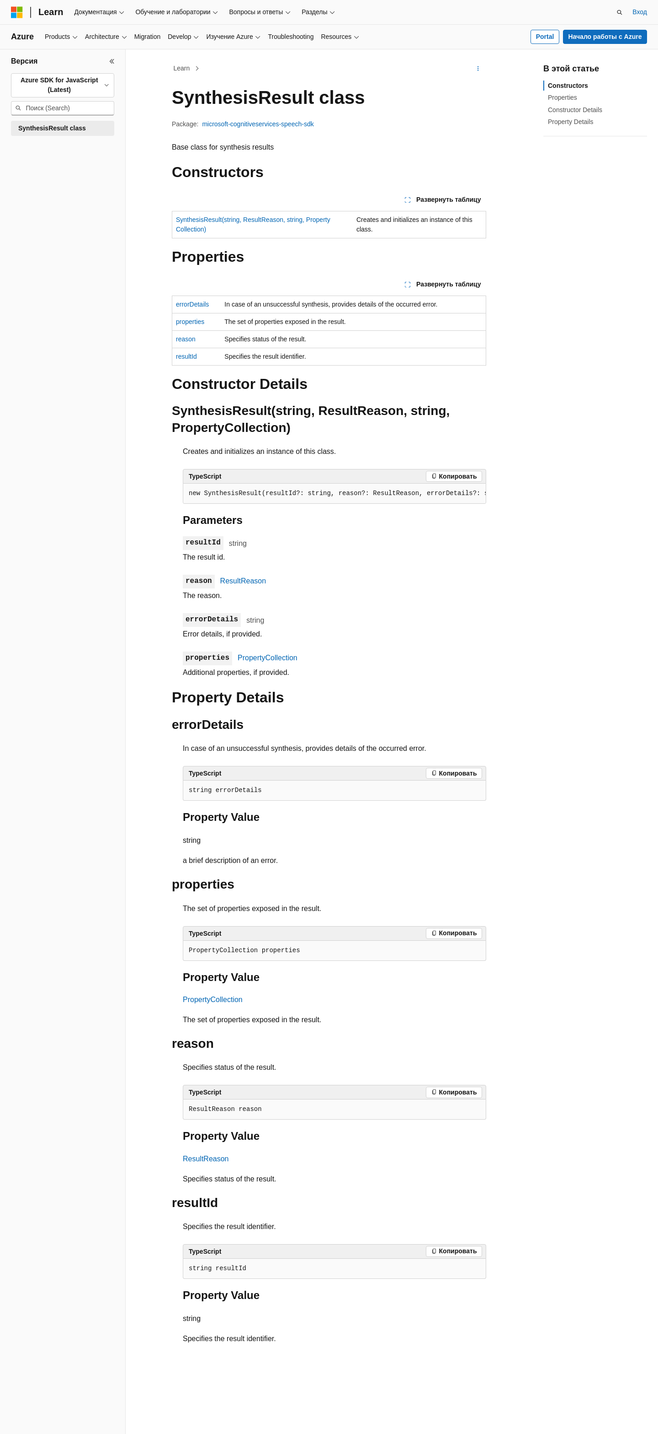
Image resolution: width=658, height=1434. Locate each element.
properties (190, 321)
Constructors (568, 85)
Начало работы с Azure (605, 36)
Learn (182, 68)
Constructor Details (575, 109)
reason (186, 339)
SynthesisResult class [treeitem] (52, 128)
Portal (545, 36)
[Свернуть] (112, 61)
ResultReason (243, 581)
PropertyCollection (267, 658)
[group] (334, 494)
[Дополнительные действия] (478, 68)
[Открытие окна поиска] (619, 12)
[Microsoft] (17, 12)
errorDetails (192, 304)
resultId (186, 356)
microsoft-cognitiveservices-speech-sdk (257, 124)
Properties (562, 97)
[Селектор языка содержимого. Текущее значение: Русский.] (33, 1419)
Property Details (571, 121)
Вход (639, 12)
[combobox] (62, 85)
